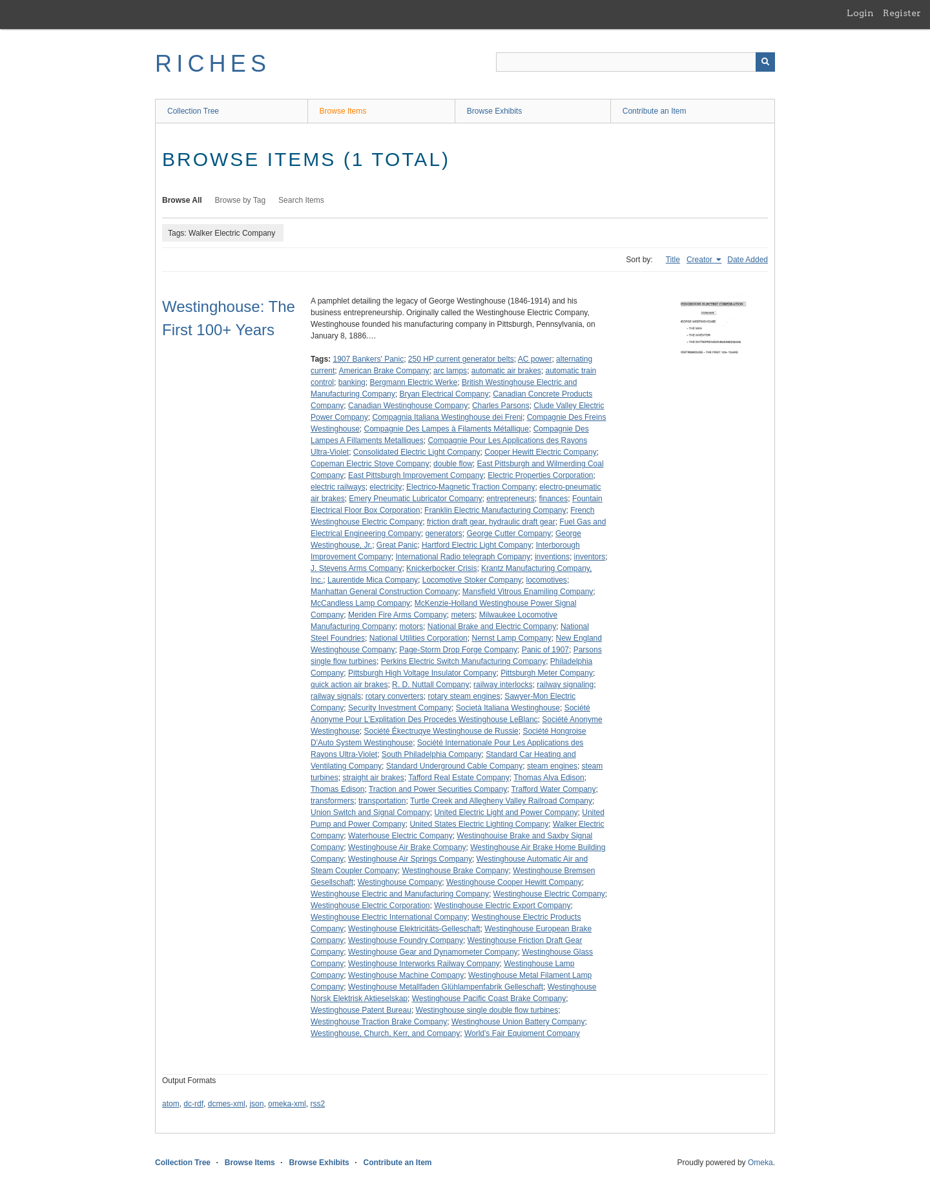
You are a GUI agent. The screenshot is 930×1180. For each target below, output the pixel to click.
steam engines (552, 766)
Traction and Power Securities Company (438, 789)
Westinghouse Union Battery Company (518, 1021)
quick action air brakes (349, 684)
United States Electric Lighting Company (478, 824)
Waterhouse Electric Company (400, 835)
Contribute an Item (655, 111)
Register (902, 13)
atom (171, 1103)
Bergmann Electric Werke (413, 382)
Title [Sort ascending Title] (673, 259)
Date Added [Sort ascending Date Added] (747, 259)
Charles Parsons (501, 405)
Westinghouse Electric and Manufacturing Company (400, 893)
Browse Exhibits (494, 111)
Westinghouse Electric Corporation (370, 905)
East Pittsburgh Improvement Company (415, 475)
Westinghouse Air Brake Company (407, 847)
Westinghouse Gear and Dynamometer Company (433, 952)
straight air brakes (373, 777)
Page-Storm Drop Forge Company (458, 649)
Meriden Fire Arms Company (397, 614)
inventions (552, 556)
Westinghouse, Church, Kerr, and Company (385, 1033)
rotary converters (395, 696)
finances (553, 498)
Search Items (301, 200)
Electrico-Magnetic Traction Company (470, 487)
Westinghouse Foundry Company (405, 940)
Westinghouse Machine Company (406, 975)
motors (411, 626)
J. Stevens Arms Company (356, 568)
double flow (453, 463)
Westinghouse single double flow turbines (487, 1010)
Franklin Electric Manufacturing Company (495, 510)
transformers (332, 800)
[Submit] (765, 62)
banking (352, 382)
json (256, 1103)
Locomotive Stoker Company (472, 580)
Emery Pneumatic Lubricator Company (415, 498)
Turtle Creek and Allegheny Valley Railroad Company (501, 800)
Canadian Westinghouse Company (408, 405)
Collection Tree (193, 111)
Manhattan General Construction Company (384, 591)
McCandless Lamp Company (360, 603)
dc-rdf (193, 1103)
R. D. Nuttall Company (430, 684)
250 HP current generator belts (461, 359)
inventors (590, 556)
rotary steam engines (464, 696)
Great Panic (397, 545)
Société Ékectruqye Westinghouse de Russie (441, 731)
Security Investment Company (399, 707)
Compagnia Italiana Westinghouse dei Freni (447, 417)
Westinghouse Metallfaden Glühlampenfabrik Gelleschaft (445, 986)
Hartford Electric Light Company (477, 545)
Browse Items (343, 111)
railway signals (336, 696)
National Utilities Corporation (418, 638)
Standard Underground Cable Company (454, 766)
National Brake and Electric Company (492, 626)
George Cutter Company (508, 533)
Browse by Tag (240, 200)
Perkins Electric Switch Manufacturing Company (463, 661)
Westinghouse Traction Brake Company (379, 1021)
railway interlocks (502, 684)
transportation (382, 800)
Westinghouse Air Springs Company (410, 859)
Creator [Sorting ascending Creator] (700, 259)
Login (860, 13)
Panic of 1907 (545, 649)
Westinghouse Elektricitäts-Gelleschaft (414, 928)
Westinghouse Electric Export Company (502, 905)
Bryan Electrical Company (443, 394)
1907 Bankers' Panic (368, 359)
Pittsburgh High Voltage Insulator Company (422, 673)
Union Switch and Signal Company (370, 812)
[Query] (635, 62)
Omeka (760, 1162)
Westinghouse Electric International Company (389, 917)
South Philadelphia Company (432, 754)
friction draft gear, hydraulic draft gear (491, 521)
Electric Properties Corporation (540, 475)
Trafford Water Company (554, 789)
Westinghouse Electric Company (549, 893)
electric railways (338, 487)
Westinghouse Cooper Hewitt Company (514, 882)
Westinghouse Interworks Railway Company (424, 963)
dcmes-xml (226, 1103)
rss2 (317, 1103)
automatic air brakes (506, 370)
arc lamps (450, 370)
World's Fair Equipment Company (522, 1033)
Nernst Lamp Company (511, 638)
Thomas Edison (337, 789)
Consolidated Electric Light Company (416, 452)
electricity (385, 487)
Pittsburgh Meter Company (547, 673)
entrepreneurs (510, 498)
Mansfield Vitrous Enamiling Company (528, 591)
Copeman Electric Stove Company (370, 463)
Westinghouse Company (400, 882)
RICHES (213, 63)
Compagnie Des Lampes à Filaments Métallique (446, 428)
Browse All (182, 200)
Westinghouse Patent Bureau (361, 1010)
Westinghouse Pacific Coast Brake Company (489, 998)
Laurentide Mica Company (372, 580)
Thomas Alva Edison (548, 777)
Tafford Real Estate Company (459, 777)
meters (463, 614)
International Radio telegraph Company (462, 556)
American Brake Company (383, 370)
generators (443, 533)
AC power (535, 359)
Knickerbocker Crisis (441, 568)
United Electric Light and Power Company (505, 812)
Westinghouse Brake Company (455, 870)
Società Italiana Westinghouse (508, 707)
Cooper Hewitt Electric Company (540, 452)
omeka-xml (287, 1103)
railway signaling (565, 684)
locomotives (546, 580)
